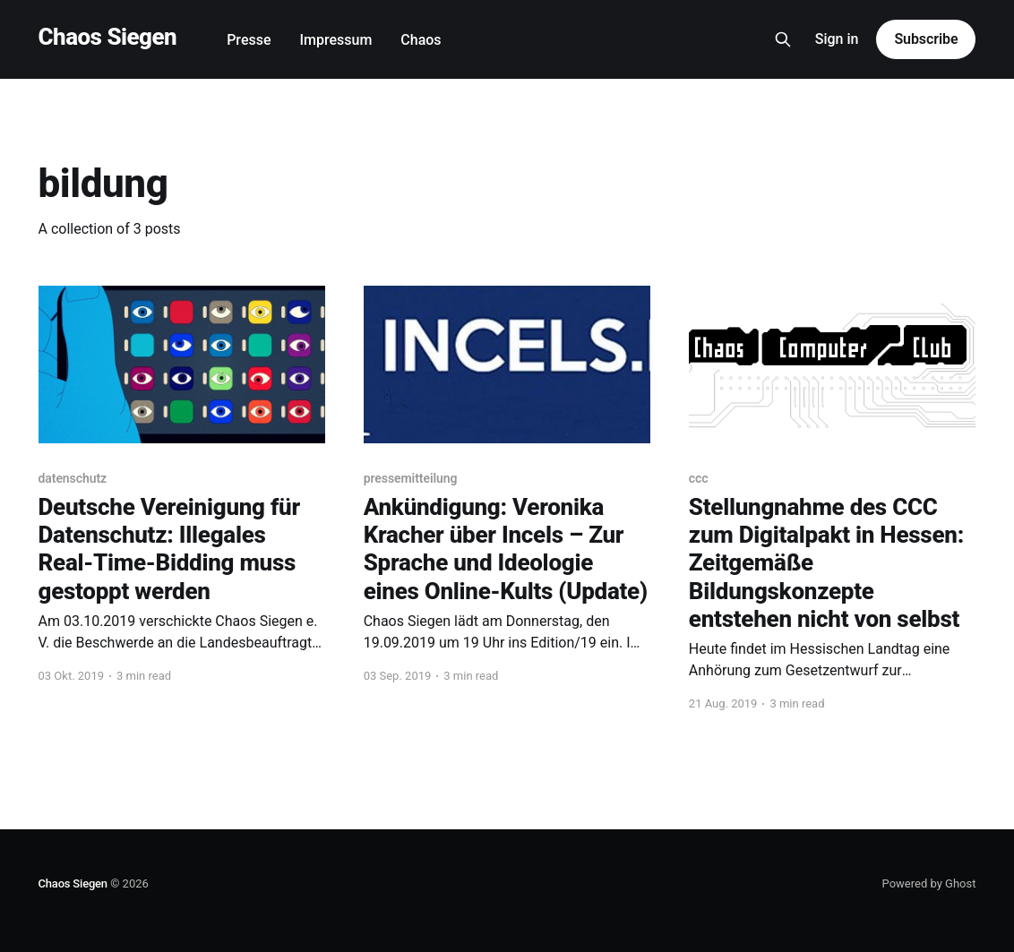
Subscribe (926, 38)
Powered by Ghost (929, 883)
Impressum (335, 39)
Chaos (420, 39)
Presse (249, 39)
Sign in (837, 38)
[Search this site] (783, 39)
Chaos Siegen (108, 37)
